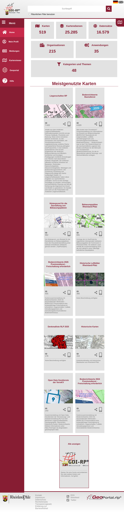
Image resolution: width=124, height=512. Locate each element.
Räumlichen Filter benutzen (43, 14)
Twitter (71, 500)
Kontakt (38, 495)
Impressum (40, 497)
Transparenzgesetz (43, 504)
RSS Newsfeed (73, 496)
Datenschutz (40, 500)
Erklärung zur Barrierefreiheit (41, 507)
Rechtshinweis (41, 502)
